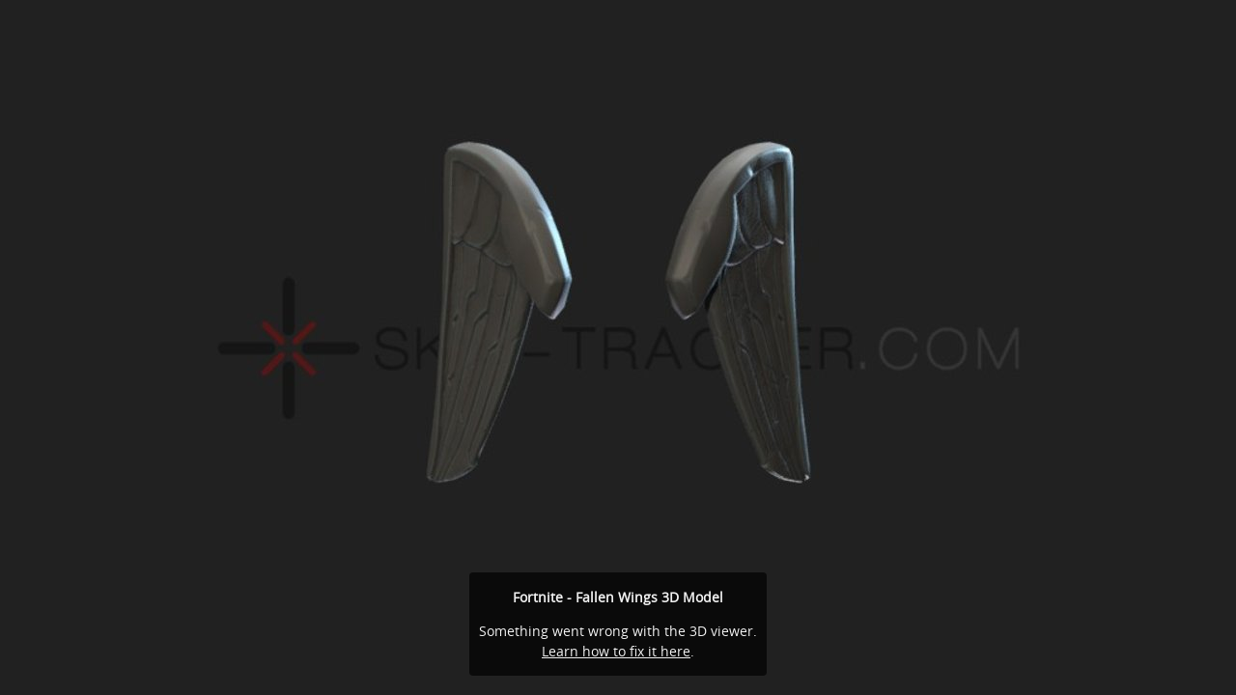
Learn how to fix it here (616, 651)
